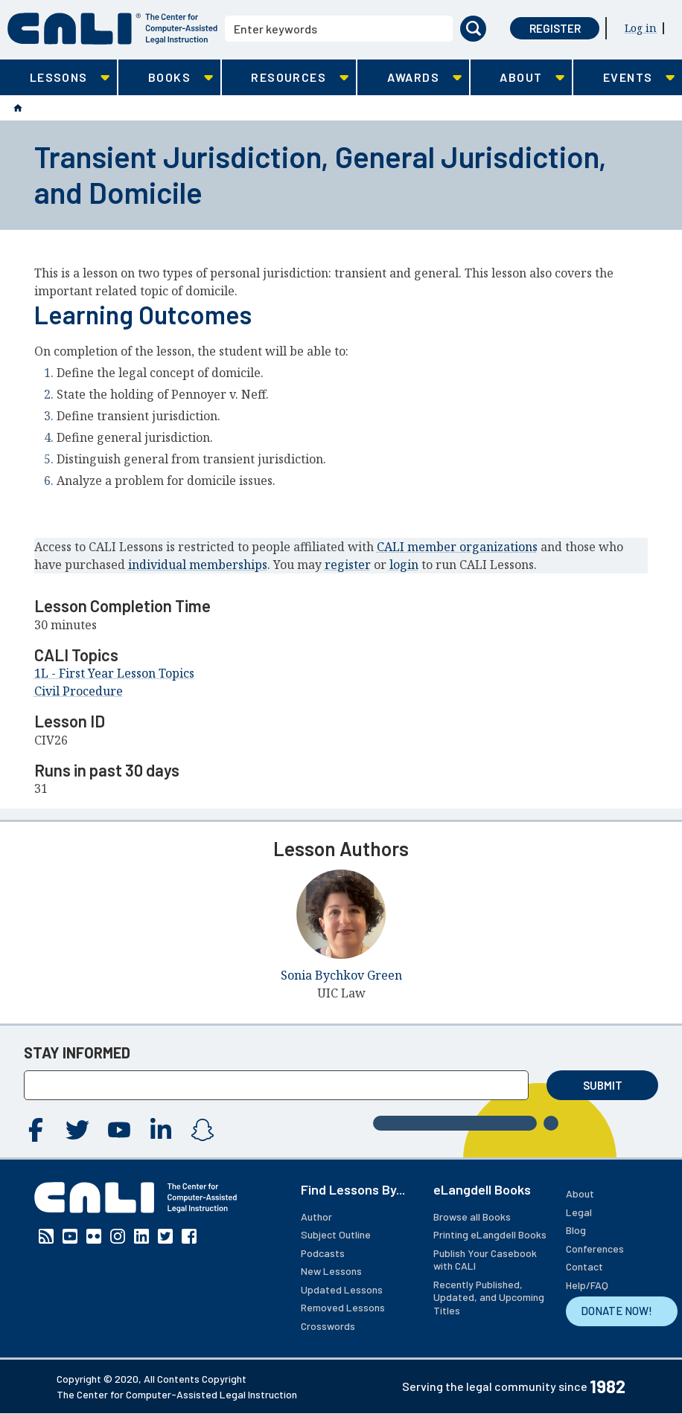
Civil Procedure (78, 691)
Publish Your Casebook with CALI (485, 1260)
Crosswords (328, 1326)
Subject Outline (336, 1234)
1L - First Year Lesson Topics (114, 673)
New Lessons (331, 1270)
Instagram (202, 1130)
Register (555, 28)
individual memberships (197, 564)
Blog (576, 1230)
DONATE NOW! (616, 1310)
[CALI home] (112, 29)
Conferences (595, 1248)
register (348, 564)
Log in (641, 28)
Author (316, 1216)
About (580, 1193)
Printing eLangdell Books (489, 1234)
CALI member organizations (457, 547)
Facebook (36, 1130)
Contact (584, 1266)
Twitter (77, 1130)
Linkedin (161, 1130)
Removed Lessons (343, 1307)
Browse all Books (472, 1216)
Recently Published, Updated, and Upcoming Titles (488, 1297)
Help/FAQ (587, 1285)
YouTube (119, 1130)
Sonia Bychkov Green (341, 975)
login (403, 564)
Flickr (93, 1236)
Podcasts (323, 1253)
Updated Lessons (342, 1289)
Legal (579, 1212)
